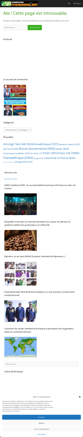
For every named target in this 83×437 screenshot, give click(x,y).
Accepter (41, 417)
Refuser (41, 423)
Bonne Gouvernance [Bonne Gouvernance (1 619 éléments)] (37, 148)
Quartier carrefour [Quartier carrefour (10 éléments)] (9, 162)
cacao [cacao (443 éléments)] (62, 148)
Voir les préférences (41, 429)
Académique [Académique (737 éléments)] (46, 144)
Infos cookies (41, 434)
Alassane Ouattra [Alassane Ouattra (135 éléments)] (69, 144)
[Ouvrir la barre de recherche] (69, 3)
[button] (80, 397)
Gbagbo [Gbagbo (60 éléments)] (38, 158)
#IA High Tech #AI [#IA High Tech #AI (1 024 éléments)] (18, 144)
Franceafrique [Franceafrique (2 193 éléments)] (18, 158)
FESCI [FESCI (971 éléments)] (50, 153)
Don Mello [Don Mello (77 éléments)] (36, 153)
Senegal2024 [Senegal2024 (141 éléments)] (24, 162)
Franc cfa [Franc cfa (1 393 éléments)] (68, 153)
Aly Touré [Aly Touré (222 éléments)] (11, 148)
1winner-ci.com (10, 179)
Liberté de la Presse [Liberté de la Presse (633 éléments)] (60, 158)
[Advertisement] (41, 59)
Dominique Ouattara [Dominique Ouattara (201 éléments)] (16, 153)
